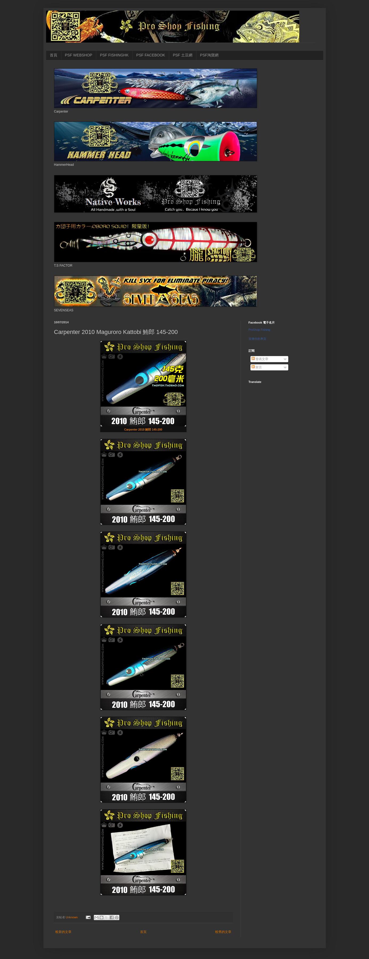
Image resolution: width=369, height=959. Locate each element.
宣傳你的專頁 (257, 338)
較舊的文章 (223, 932)
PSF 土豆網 (182, 55)
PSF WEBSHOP (78, 55)
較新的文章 (63, 932)
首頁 (53, 55)
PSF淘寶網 (209, 55)
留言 (257, 367)
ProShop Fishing (259, 329)
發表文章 (260, 359)
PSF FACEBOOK (150, 55)
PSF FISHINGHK (114, 55)
